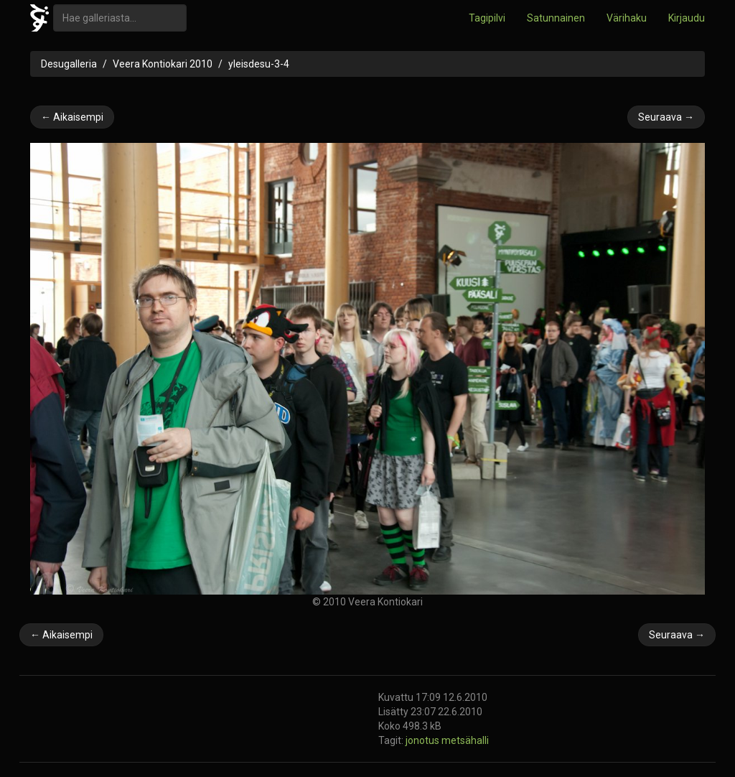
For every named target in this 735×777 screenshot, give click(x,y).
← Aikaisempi (72, 117)
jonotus (423, 740)
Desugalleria (69, 64)
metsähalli (465, 740)
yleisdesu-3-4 (258, 64)
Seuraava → (666, 117)
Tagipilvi (487, 18)
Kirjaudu (686, 18)
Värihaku (627, 18)
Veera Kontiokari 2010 (162, 64)
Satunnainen (556, 18)
